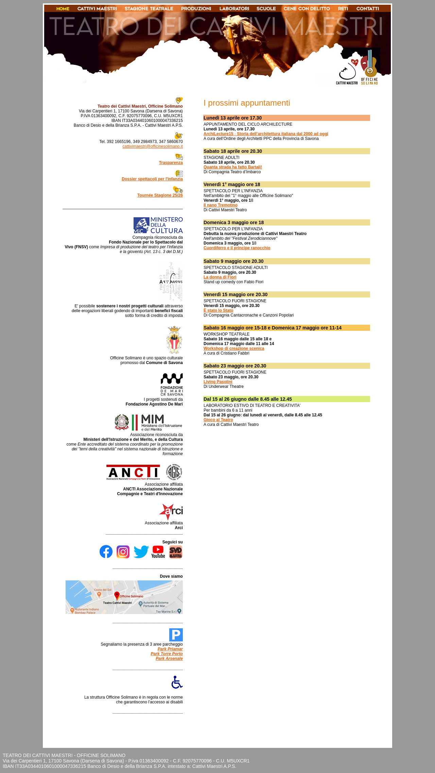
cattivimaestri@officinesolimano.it (153, 146)
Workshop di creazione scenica (234, 348)
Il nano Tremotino (221, 205)
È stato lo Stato (218, 310)
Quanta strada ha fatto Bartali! (233, 167)
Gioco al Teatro (218, 419)
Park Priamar (170, 649)
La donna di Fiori (220, 277)
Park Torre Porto (167, 653)
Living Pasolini (218, 381)
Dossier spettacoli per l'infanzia (152, 179)
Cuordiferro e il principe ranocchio (237, 248)
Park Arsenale (169, 658)
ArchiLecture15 (219, 133)
